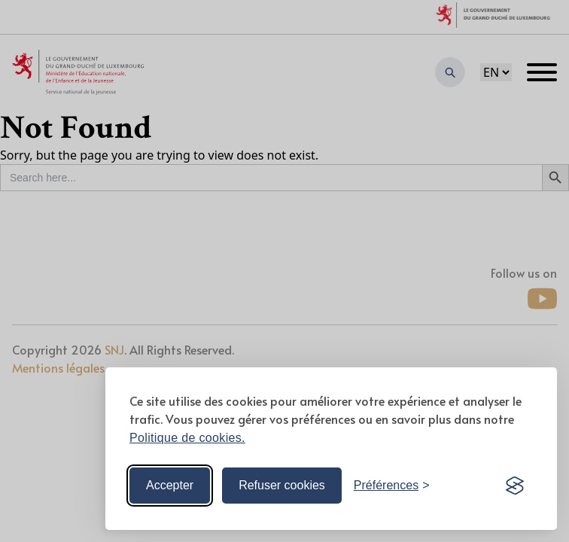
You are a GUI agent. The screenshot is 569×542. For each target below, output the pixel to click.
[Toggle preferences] (392, 485)
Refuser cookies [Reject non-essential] (282, 485)
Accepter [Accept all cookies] (169, 485)
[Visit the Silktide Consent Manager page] (515, 485)
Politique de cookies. (187, 437)
